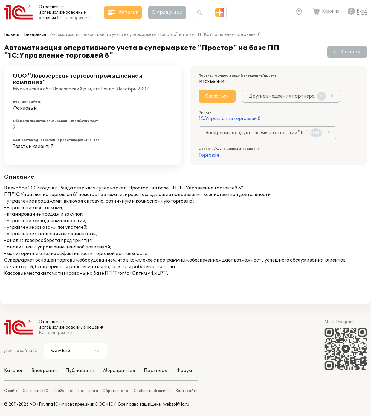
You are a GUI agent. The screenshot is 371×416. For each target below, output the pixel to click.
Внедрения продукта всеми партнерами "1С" (263, 132)
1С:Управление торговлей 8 (229, 118)
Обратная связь (115, 391)
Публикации (80, 370)
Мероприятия (119, 370)
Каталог (13, 370)
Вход (362, 11)
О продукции (167, 12)
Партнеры (156, 370)
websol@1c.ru (176, 404)
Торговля (209, 155)
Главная (12, 34)
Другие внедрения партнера (287, 96)
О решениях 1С (35, 391)
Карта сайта (187, 391)
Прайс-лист (63, 391)
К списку (350, 52)
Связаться (217, 96)
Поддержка (88, 391)
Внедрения (35, 34)
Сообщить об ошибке (152, 391)
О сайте (11, 391)
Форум (184, 370)
